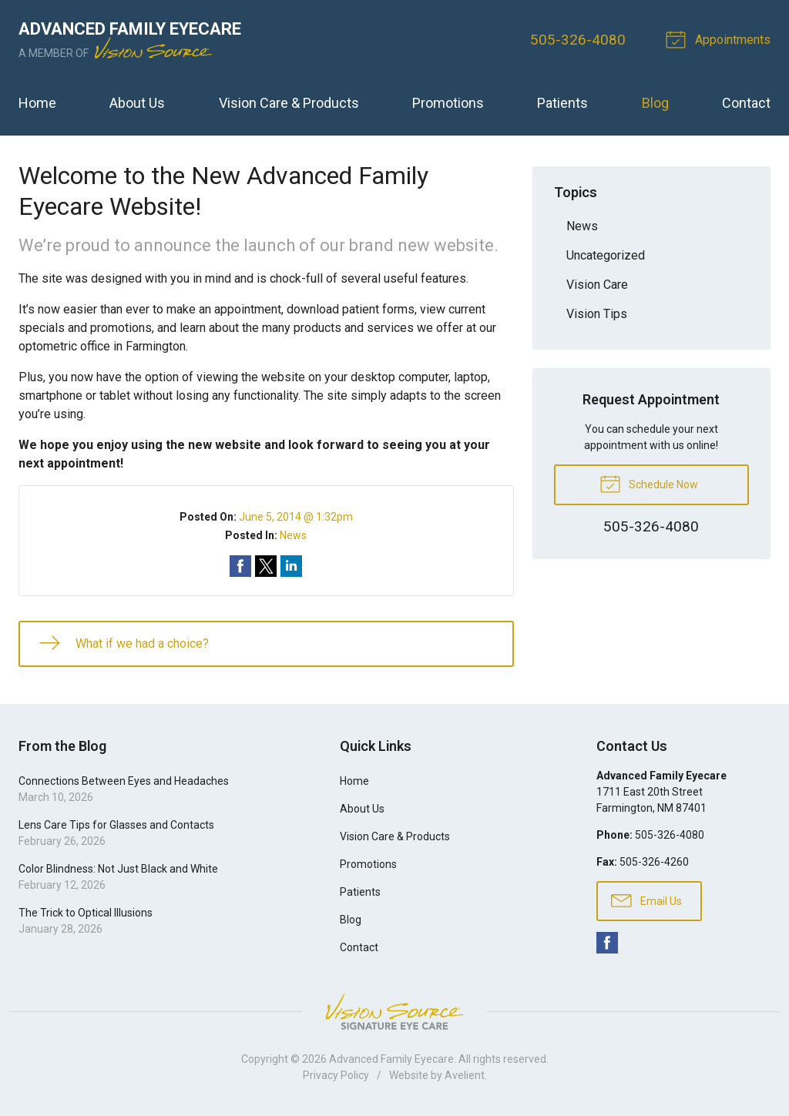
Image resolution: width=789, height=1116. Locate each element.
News (293, 535)
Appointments (720, 38)
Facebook (607, 942)
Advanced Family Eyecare (391, 1059)
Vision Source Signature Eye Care (394, 1012)
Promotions (448, 103)
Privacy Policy (336, 1075)
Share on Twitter (266, 566)
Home (37, 103)
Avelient (465, 1075)
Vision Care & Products (289, 103)
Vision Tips (596, 314)
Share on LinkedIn (291, 566)
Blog (655, 103)
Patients (562, 103)
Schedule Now (648, 483)
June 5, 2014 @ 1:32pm (296, 517)
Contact (746, 103)
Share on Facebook (240, 566)
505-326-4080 (578, 40)
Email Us (646, 899)
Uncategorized (605, 255)
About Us (137, 103)
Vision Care (597, 284)
